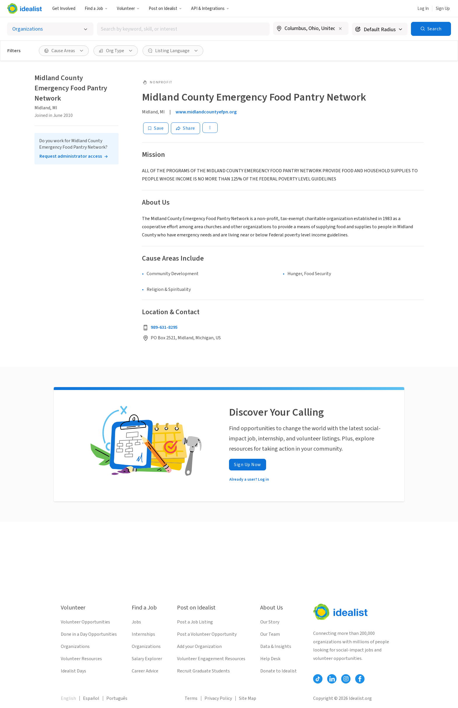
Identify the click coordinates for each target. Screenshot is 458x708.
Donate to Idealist (278, 671)
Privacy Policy (218, 698)
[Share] (185, 128)
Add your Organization (199, 646)
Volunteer (128, 9)
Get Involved (63, 9)
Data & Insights (275, 646)
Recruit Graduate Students (203, 671)
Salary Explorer (147, 659)
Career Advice (145, 671)
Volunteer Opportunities (85, 622)
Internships (143, 634)
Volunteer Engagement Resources (211, 659)
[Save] (156, 128)
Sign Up (443, 9)
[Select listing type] (50, 29)
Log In (423, 9)
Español (91, 698)
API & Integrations (210, 9)
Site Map (247, 698)
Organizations (75, 646)
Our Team (270, 634)
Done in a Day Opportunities (89, 634)
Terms (191, 698)
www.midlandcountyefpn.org (206, 112)
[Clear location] (340, 28)
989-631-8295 (164, 327)
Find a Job (96, 9)
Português (116, 698)
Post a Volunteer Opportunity (207, 634)
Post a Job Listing (195, 622)
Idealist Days (73, 671)
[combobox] (183, 29)
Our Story (269, 622)
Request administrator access (70, 156)
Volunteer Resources (81, 659)
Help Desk (270, 659)
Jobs (136, 622)
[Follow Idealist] (317, 679)
